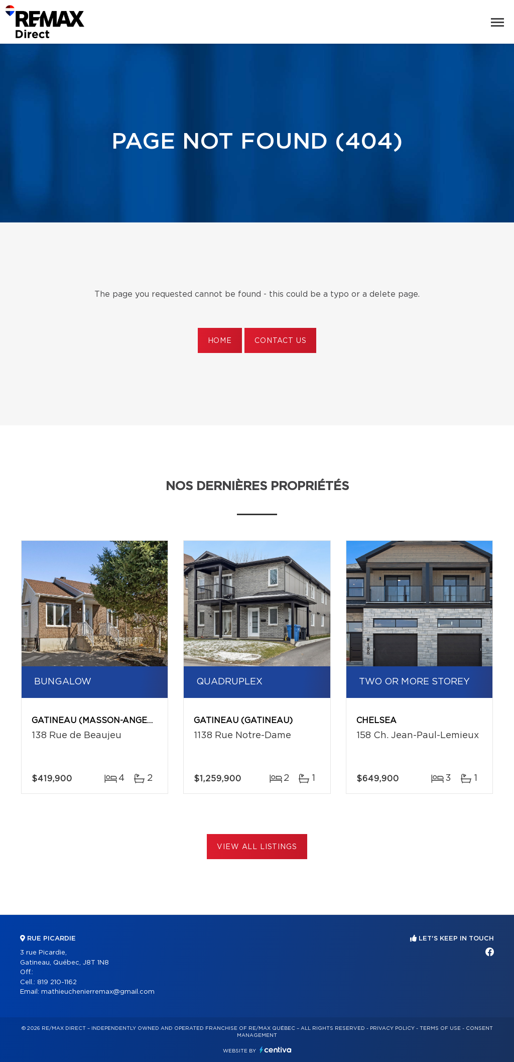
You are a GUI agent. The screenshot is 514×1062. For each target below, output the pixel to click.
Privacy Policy (392, 1028)
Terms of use (440, 1028)
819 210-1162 (57, 982)
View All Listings (257, 847)
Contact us (280, 340)
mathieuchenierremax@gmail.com (98, 992)
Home (220, 340)
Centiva (276, 1049)
